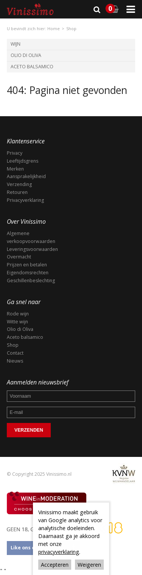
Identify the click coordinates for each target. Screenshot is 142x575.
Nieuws (15, 361)
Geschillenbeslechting (31, 280)
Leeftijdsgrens (22, 161)
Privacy (14, 153)
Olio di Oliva (26, 55)
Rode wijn (18, 314)
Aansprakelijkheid (26, 176)
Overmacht (19, 257)
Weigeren (89, 564)
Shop (71, 28)
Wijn (15, 44)
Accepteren (55, 564)
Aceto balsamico (25, 337)
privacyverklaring (58, 551)
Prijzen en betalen (27, 264)
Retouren (17, 192)
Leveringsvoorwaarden (32, 249)
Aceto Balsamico (32, 66)
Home (53, 28)
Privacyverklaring (25, 200)
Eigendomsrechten (27, 272)
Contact (15, 353)
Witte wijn (17, 321)
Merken (15, 169)
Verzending (19, 184)
